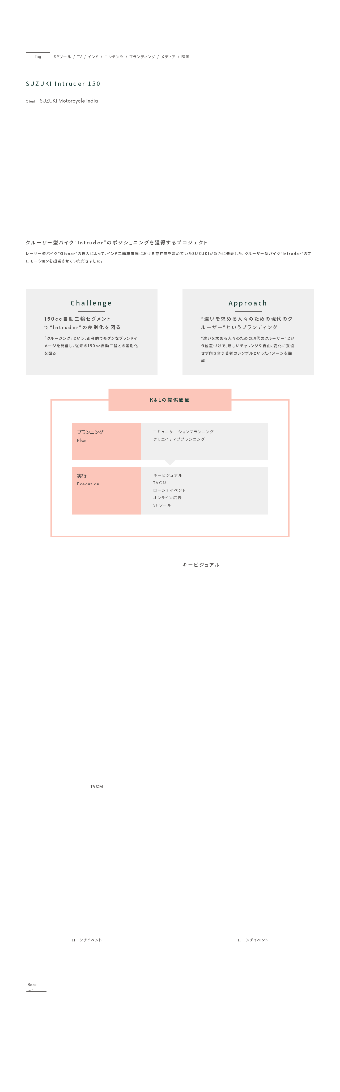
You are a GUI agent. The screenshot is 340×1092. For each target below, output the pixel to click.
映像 (185, 56)
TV (79, 57)
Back (32, 985)
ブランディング (142, 57)
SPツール (62, 57)
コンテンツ (114, 57)
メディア (168, 57)
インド (93, 57)
